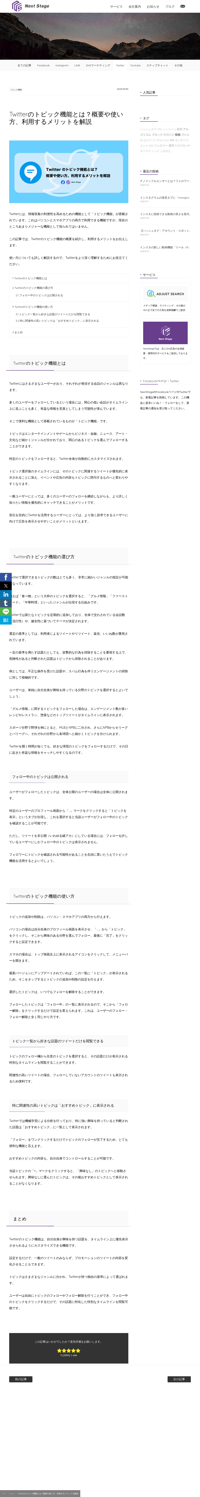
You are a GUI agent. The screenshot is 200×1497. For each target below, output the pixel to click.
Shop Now (162, 140)
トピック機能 (19, 89)
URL (159, 129)
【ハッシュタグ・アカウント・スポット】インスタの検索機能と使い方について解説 (165, 230)
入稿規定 (165, 151)
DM (172, 140)
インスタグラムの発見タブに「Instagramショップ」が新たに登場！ (165, 197)
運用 (171, 145)
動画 (179, 129)
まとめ (17, 332)
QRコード (150, 140)
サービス (116, 6)
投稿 (177, 134)
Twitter (120, 65)
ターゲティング (149, 151)
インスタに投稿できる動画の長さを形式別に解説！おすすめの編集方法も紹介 (165, 214)
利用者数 (180, 145)
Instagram (62, 65)
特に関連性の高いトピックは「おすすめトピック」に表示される (57, 321)
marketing (169, 129)
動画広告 (168, 134)
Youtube (135, 65)
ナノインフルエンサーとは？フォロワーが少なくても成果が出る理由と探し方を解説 (165, 181)
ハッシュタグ (148, 129)
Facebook (43, 65)
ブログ (170, 6)
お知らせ (153, 6)
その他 (178, 65)
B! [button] (6, 620)
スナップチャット (157, 65)
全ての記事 (24, 65)
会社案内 (135, 6)
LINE (77, 65)
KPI (188, 145)
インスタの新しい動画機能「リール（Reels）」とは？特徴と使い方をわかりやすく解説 (165, 247)
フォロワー (161, 145)
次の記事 (167, 1379)
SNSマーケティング (98, 65)
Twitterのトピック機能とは (29, 278)
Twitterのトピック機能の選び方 (32, 288)
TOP (4, 1493)
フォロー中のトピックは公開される (39, 295)
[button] (6, 577)
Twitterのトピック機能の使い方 (32, 307)
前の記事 (32, 1379)
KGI (151, 145)
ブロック (157, 134)
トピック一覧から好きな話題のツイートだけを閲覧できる (53, 314)
